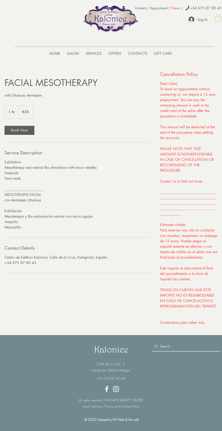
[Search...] (185, 346)
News (175, 8)
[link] (19, 130)
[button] (218, 18)
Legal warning (92, 406)
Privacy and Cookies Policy (121, 406)
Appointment (158, 8)
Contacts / (142, 8)
